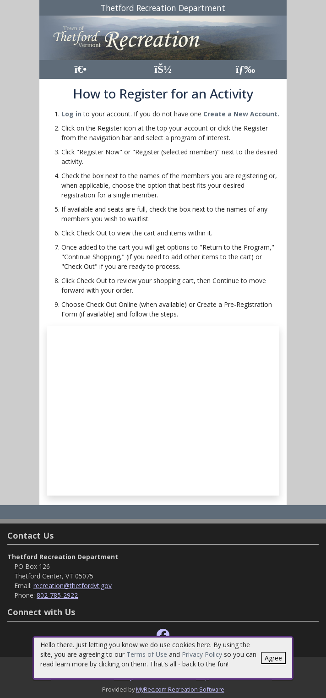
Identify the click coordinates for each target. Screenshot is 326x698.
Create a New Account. (241, 113)
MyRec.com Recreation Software (180, 689)
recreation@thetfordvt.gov (72, 585)
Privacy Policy (202, 654)
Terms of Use (146, 654)
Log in (71, 113)
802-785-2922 (57, 595)
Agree (273, 658)
